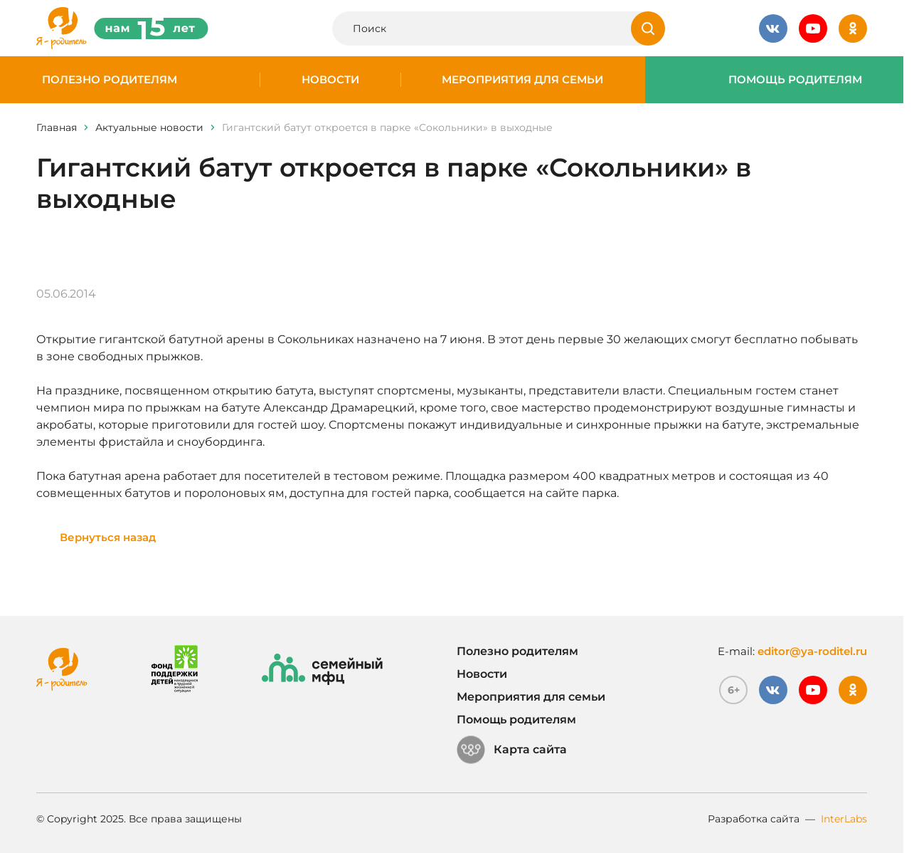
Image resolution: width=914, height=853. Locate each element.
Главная (56, 127)
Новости (330, 79)
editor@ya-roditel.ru (812, 651)
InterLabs (844, 818)
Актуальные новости (149, 127)
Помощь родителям (795, 79)
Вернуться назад (108, 537)
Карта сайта (512, 750)
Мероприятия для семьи (522, 79)
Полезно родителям (109, 79)
